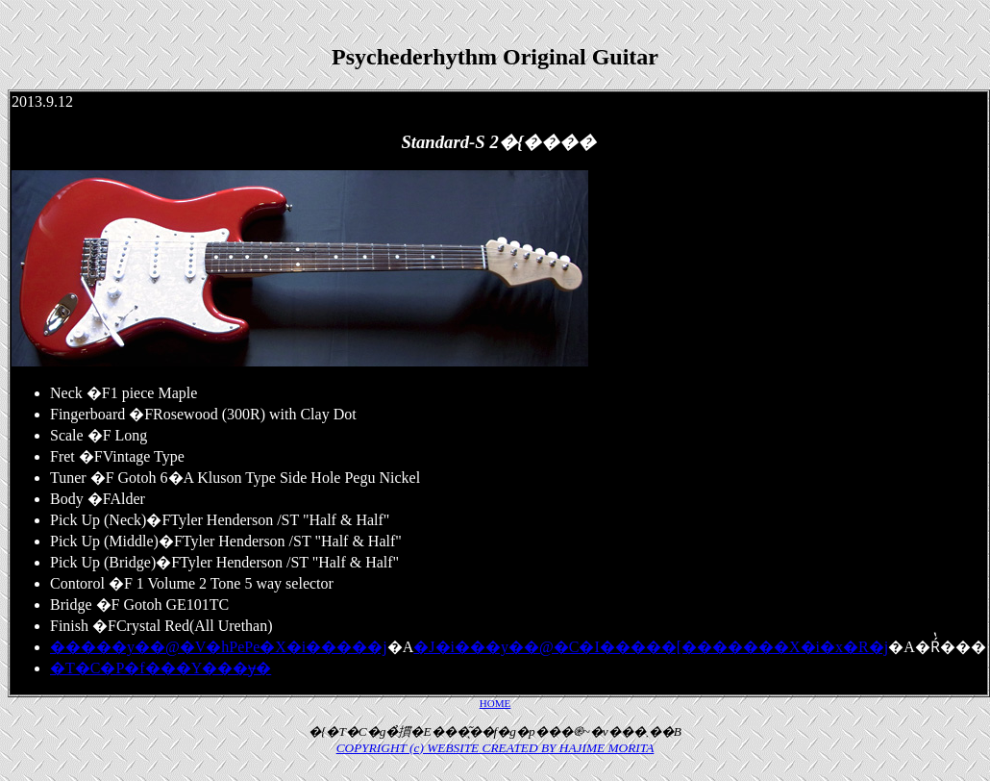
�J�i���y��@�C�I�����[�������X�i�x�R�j (650, 647)
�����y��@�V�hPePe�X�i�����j (218, 647)
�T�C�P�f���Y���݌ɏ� (160, 668)
